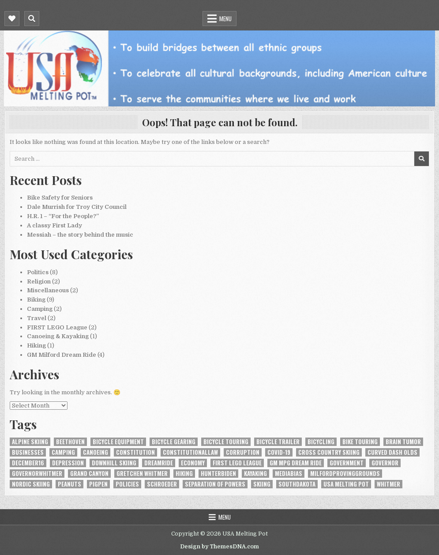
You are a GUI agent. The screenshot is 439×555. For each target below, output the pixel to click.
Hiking (36, 345)
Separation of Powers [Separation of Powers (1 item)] (215, 484)
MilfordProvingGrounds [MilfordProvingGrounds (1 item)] (345, 473)
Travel (36, 318)
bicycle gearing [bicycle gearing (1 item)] (173, 442)
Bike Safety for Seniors (60, 197)
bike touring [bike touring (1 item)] (360, 442)
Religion (39, 281)
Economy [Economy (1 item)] (193, 463)
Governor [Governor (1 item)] (384, 463)
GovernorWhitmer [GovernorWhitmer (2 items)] (37, 473)
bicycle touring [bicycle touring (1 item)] (225, 442)
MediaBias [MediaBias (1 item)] (288, 473)
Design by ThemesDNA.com (219, 547)
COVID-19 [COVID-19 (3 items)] (278, 452)
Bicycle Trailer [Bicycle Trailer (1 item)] (278, 442)
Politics (38, 272)
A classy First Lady (54, 225)
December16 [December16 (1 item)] (28, 463)
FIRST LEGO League (57, 327)
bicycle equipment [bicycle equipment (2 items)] (118, 442)
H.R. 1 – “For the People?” (63, 216)
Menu (225, 18)
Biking (36, 299)
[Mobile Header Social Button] (11, 18)
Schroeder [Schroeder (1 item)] (162, 484)
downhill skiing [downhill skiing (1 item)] (114, 463)
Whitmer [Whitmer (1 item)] (388, 484)
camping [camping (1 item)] (63, 452)
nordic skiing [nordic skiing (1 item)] (31, 484)
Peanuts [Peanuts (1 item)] (69, 484)
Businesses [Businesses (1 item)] (28, 452)
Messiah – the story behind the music (80, 234)
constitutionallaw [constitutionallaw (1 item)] (190, 452)
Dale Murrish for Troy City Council (77, 207)
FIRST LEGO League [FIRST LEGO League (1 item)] (237, 463)
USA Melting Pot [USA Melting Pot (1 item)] (346, 484)
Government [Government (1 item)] (347, 463)
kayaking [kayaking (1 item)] (255, 473)
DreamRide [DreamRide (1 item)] (158, 463)
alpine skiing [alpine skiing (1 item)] (30, 442)
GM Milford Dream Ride (61, 354)
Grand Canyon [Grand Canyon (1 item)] (89, 473)
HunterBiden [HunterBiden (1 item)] (218, 473)
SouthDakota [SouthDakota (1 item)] (296, 484)
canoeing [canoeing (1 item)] (95, 452)
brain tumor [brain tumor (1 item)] (403, 442)
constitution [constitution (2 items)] (135, 452)
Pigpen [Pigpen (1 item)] (98, 484)
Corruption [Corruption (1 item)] (242, 452)
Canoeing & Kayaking (58, 336)
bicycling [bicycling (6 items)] (321, 442)
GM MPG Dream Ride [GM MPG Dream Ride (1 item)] (296, 463)
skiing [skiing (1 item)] (261, 484)
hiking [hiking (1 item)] (184, 473)
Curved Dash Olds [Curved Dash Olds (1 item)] (392, 452)
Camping (40, 309)
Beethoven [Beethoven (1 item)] (70, 442)
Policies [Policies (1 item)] (127, 484)
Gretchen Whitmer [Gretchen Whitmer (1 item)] (142, 473)
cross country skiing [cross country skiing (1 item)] (329, 452)
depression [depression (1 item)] (68, 463)
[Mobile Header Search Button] (31, 18)
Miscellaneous (48, 290)
